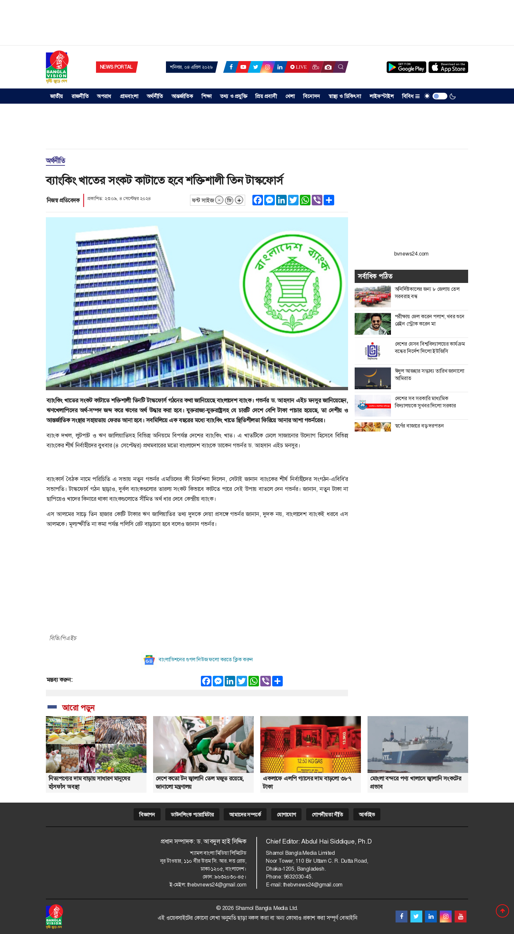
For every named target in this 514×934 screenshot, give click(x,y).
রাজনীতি (80, 96)
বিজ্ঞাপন (147, 814)
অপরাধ (104, 96)
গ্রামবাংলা (129, 96)
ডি (229, 200)
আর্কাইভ (367, 814)
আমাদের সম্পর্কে (245, 814)
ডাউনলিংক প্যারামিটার (192, 814)
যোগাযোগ (286, 814)
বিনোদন (311, 96)
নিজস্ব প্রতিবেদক (63, 200)
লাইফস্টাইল (381, 96)
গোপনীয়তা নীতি (327, 814)
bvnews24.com (411, 253)
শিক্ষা (206, 96)
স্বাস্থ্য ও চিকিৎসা (345, 96)
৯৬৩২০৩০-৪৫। (230, 876)
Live (298, 67)
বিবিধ (411, 96)
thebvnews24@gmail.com (216, 884)
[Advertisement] (257, 25)
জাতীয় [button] (56, 96)
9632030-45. (298, 876)
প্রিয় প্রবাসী (266, 96)
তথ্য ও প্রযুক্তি (233, 96)
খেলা (290, 96)
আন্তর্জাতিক (182, 96)
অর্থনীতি (155, 96)
